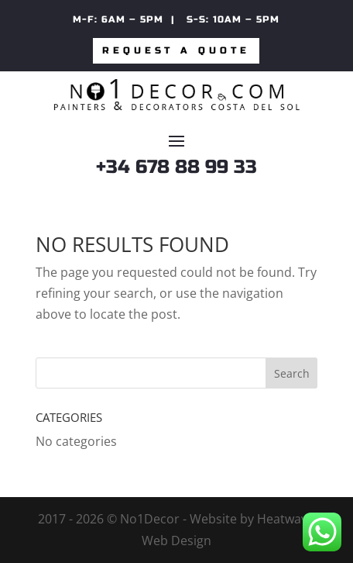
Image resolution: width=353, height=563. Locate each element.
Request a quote (176, 50)
